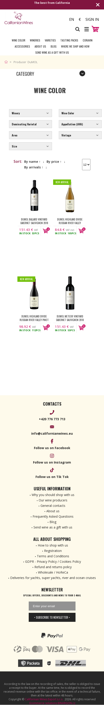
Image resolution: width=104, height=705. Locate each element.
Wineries (35, 40)
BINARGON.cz (66, 703)
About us (52, 511)
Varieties (50, 40)
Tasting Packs (69, 40)
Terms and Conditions (53, 556)
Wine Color (18, 40)
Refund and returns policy (53, 567)
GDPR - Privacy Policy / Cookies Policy (53, 561)
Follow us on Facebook (52, 448)
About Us (40, 46)
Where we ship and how (75, 46)
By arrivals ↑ (33, 167)
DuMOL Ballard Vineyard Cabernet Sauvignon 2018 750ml (34, 221)
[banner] (28, 18)
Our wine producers (53, 500)
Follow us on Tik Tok (52, 477)
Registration (53, 551)
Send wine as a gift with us (52, 52)
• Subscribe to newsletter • (52, 617)
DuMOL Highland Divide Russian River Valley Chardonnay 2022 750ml (70, 221)
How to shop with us (53, 545)
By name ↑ (32, 161)
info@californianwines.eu (52, 433)
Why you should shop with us (53, 495)
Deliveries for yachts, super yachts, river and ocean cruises (53, 578)
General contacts (52, 505)
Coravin (87, 40)
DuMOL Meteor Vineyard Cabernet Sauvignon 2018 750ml (70, 318)
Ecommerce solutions (43, 703)
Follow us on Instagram (52, 462)
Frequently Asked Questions (53, 516)
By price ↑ (54, 161)
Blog (54, 46)
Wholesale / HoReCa (53, 572)
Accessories (22, 46)
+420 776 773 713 (52, 419)
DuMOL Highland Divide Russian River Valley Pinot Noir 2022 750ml (34, 318)
